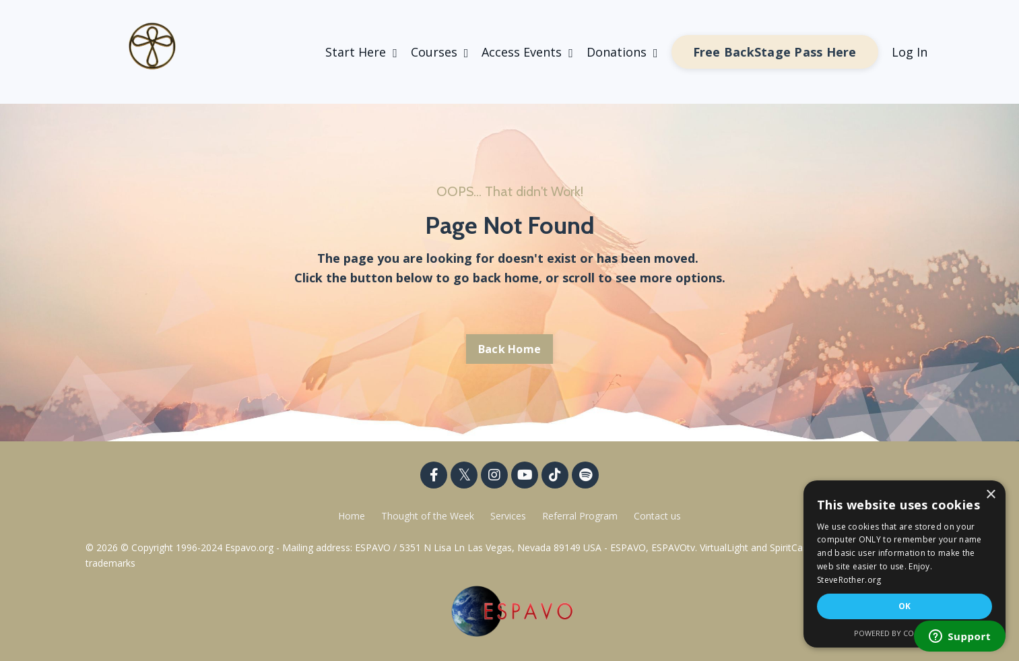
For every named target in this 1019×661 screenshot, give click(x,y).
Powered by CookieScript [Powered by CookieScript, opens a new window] (905, 633)
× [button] (990, 495)
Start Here (361, 52)
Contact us (657, 515)
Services (508, 515)
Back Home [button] (509, 349)
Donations (622, 52)
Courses (440, 52)
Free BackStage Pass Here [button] (775, 52)
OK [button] (904, 606)
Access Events (527, 52)
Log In (909, 52)
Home (351, 515)
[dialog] (904, 564)
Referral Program (581, 515)
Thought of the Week (429, 515)
